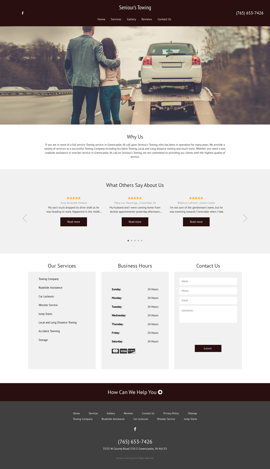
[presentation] (207, 332)
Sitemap (192, 413)
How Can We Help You (135, 392)
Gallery (131, 19)
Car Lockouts (46, 296)
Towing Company (49, 279)
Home (101, 19)
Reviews (147, 19)
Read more (73, 222)
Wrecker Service (48, 305)
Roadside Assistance (50, 287)
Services (116, 19)
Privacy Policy (171, 413)
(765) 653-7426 (249, 13)
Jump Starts (45, 314)
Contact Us (164, 19)
